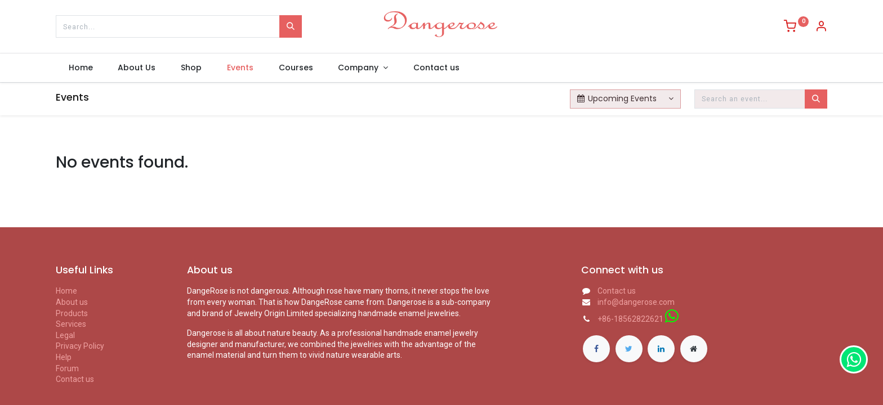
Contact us (75, 379)
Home (66, 290)
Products (72, 313)
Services (71, 324)
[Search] (290, 26)
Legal (65, 335)
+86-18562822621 (630, 318)
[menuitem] (80, 68)
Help (64, 357)
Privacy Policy (80, 345)
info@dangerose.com (636, 302)
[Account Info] (821, 27)
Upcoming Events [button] (618, 98)
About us (72, 302)
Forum (67, 368)
